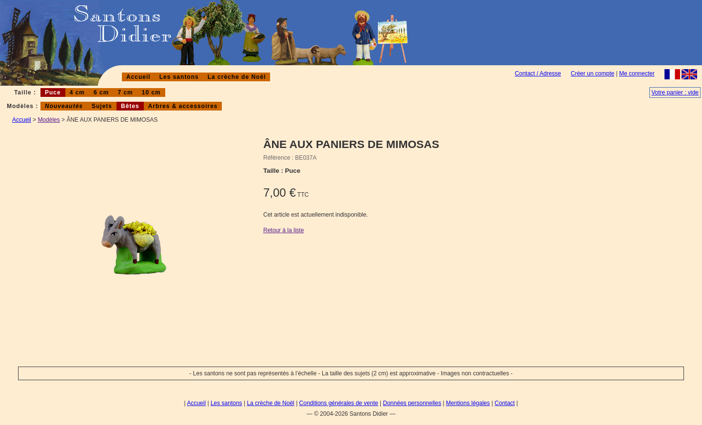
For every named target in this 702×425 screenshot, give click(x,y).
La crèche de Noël (237, 77)
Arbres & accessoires (183, 106)
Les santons (179, 77)
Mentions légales (468, 403)
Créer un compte (592, 73)
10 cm (151, 92)
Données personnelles (412, 403)
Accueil (138, 77)
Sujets (102, 106)
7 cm (125, 92)
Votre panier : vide (675, 92)
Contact (505, 403)
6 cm (101, 92)
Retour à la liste (283, 230)
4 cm (77, 92)
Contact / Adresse (538, 73)
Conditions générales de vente (338, 403)
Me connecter (637, 73)
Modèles (48, 119)
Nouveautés (64, 106)
